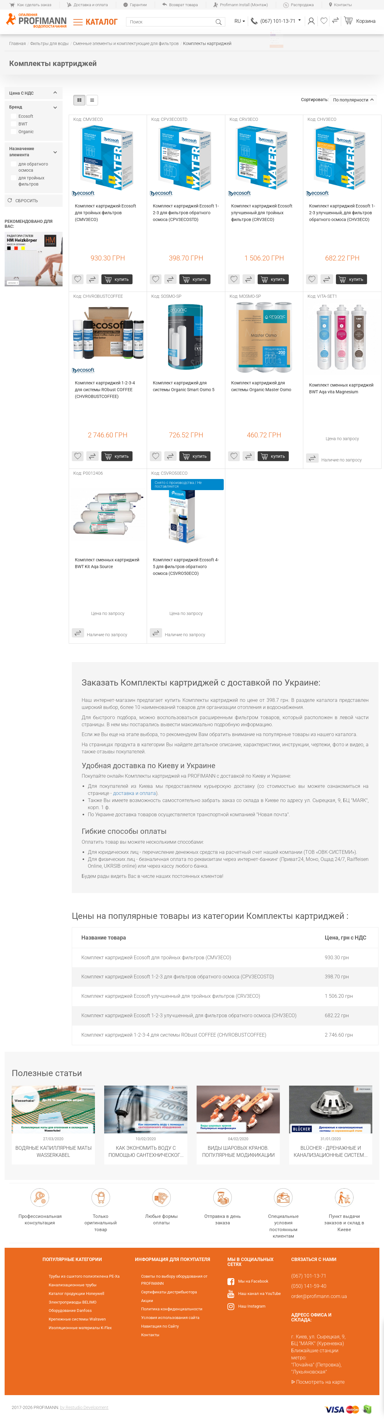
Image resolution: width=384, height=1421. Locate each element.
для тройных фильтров (28, 180)
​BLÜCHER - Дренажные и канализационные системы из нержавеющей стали (331, 1151)
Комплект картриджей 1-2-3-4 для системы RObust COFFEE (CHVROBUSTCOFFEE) (105, 389)
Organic (23, 131)
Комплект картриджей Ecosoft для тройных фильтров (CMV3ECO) (106, 212)
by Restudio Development (84, 1407)
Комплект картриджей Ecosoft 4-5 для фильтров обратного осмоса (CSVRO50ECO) (186, 566)
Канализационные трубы (72, 1285)
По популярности (353, 99)
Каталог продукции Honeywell (76, 1293)
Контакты (340, 4)
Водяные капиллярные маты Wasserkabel (53, 1151)
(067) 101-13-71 (280, 21)
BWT (19, 123)
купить (122, 279)
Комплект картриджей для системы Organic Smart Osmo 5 (183, 386)
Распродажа (298, 4)
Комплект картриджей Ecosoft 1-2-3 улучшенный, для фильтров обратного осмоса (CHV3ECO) (342, 212)
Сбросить (23, 200)
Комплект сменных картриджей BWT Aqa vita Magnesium (341, 388)
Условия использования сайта (170, 1317)
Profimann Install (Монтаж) (240, 4)
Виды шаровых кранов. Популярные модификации (238, 1151)
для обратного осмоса (30, 167)
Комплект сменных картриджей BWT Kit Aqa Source (107, 563)
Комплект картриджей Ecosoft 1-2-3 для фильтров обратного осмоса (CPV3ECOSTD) (186, 212)
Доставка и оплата (87, 4)
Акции (147, 1300)
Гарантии (135, 4)
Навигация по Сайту (160, 1326)
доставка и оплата (134, 793)
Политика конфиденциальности (171, 1309)
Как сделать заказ (30, 4)
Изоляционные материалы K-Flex (80, 1327)
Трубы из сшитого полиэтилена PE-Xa (84, 1276)
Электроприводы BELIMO (72, 1302)
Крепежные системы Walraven (77, 1319)
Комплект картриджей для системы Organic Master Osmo (261, 386)
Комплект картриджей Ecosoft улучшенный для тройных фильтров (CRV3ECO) (262, 212)
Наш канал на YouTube (259, 1293)
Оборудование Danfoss (70, 1310)
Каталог (102, 22)
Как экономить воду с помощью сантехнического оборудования (145, 1151)
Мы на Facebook (253, 1281)
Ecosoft (22, 116)
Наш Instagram (251, 1306)
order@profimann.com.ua (319, 1296)
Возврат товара (180, 4)
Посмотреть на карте (320, 1382)
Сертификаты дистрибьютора (169, 1292)
